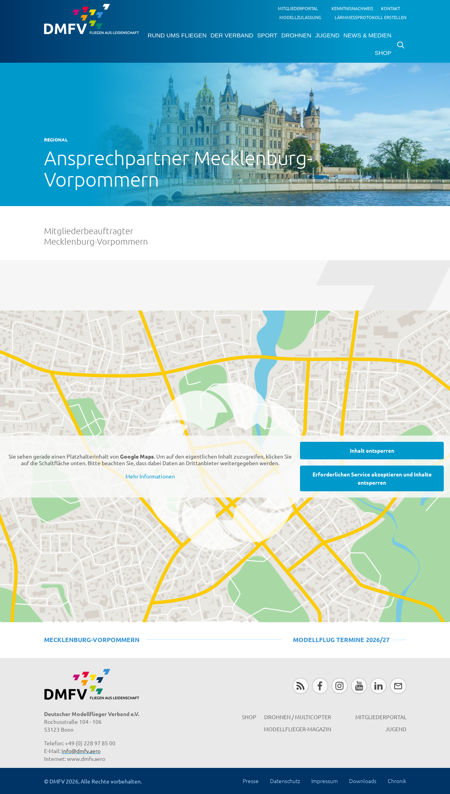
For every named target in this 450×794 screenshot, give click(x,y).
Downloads (362, 781)
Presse (251, 781)
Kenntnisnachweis (352, 8)
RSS (301, 686)
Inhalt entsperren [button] (372, 449)
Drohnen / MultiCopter (297, 716)
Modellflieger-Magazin (297, 728)
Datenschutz (285, 781)
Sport (267, 35)
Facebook (320, 686)
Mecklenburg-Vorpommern (91, 639)
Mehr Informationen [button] (150, 476)
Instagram (340, 686)
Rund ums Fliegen (177, 35)
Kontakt (390, 8)
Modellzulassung (300, 17)
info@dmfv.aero (81, 750)
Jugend (327, 35)
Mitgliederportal (298, 8)
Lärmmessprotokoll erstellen (370, 17)
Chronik (397, 781)
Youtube (359, 686)
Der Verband (231, 35)
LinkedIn (378, 686)
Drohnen (296, 35)
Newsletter (398, 686)
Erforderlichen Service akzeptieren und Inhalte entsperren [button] (372, 477)
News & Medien (367, 35)
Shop (383, 52)
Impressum (324, 781)
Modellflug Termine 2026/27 (341, 639)
